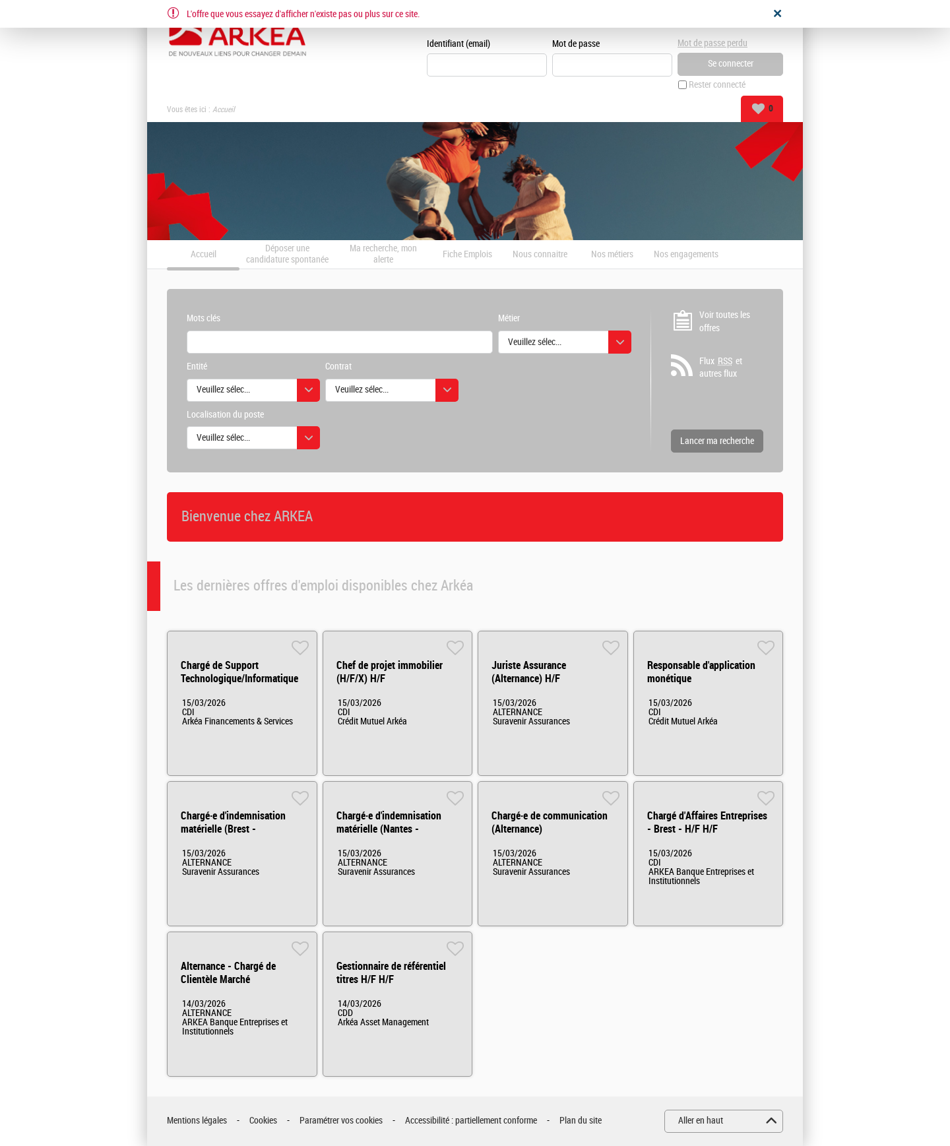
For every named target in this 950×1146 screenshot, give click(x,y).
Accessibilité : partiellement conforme (471, 1120)
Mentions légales (197, 1120)
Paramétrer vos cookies (341, 1120)
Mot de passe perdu (712, 43)
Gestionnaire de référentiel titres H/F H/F (391, 973)
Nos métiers (612, 254)
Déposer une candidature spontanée (287, 254)
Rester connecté (717, 84)
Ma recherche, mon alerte (383, 254)
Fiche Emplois (467, 254)
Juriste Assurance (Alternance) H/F (528, 672)
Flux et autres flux (720, 367)
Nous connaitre (540, 254)
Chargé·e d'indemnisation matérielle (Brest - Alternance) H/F (233, 829)
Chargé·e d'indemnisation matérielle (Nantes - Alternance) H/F (388, 829)
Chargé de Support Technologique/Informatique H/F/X (239, 678)
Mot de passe (576, 43)
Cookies (263, 1120)
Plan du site (580, 1120)
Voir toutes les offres (724, 321)
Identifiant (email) (458, 43)
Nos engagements (686, 254)
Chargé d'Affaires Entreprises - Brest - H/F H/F (707, 822)
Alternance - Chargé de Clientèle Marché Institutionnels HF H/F (228, 979)
